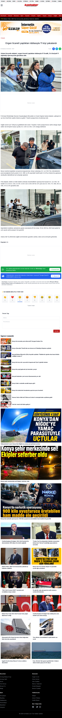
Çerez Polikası (36, 698)
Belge (1, 688)
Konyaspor (3, 695)
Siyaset (27, 15)
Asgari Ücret (35, 677)
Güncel (10, 15)
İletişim (34, 695)
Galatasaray (3, 700)
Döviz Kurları (35, 679)
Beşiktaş (2, 698)
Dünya (50, 15)
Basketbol (2, 705)
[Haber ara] (61, 18)
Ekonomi (16, 15)
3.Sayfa (33, 15)
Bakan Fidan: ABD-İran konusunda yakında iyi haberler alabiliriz (20, 19)
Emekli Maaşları (36, 686)
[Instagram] (40, 707)
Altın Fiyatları (35, 681)
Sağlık (55, 15)
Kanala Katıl (55, 269)
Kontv (1, 681)
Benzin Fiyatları (36, 688)
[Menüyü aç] (2, 5)
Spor (22, 15)
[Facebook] (33, 707)
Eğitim (39, 15)
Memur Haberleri (37, 684)
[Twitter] (37, 707)
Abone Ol (55, 276)
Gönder (57, 331)
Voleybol (2, 707)
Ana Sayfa (3, 15)
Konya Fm (3, 686)
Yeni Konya (3, 684)
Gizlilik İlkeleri (36, 700)
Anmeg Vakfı (3, 679)
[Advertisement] (31, 103)
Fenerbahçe (3, 702)
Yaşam (44, 15)
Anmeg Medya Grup (5, 677)
